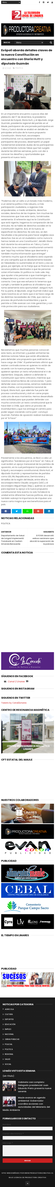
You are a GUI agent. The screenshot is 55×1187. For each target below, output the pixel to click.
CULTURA (9, 1014)
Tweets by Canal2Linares (14, 702)
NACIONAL (9, 1034)
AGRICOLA (9, 1009)
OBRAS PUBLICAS (12, 1039)
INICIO (7, 42)
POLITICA (19, 68)
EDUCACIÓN (10, 1024)
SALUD (7, 1059)
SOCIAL (8, 1064)
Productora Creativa (35, 1177)
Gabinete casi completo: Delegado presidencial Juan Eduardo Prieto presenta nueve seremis (34, 1087)
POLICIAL (8, 1044)
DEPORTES (9, 1019)
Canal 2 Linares (16, 681)
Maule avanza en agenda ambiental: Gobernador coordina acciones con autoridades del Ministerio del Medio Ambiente (26, 1104)
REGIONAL (9, 1054)
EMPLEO (8, 1029)
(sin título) (8, 1075)
